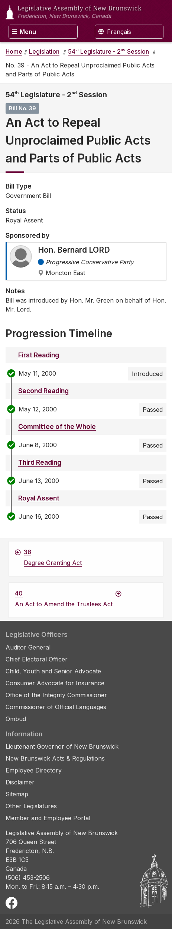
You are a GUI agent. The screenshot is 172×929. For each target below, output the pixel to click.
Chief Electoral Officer (37, 659)
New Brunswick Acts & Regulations (55, 758)
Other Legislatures (31, 806)
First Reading (38, 355)
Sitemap (17, 794)
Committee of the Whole (57, 426)
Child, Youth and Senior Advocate (53, 671)
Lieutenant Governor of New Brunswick (62, 746)
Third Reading (39, 462)
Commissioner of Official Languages (56, 707)
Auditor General (28, 647)
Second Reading (43, 391)
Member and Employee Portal (48, 818)
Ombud (16, 719)
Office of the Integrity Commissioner (56, 695)
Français (114, 31)
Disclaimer (20, 782)
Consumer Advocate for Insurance (55, 683)
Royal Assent (38, 498)
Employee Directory (34, 770)
